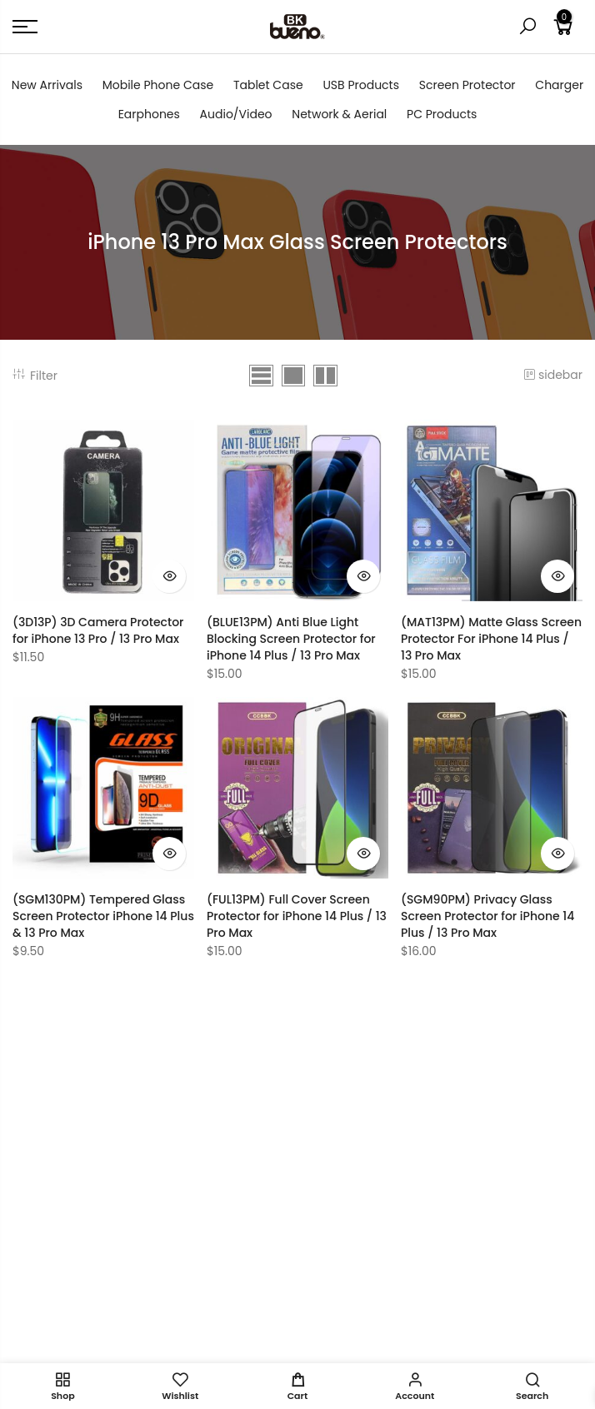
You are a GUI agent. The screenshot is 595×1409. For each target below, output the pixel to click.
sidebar (552, 374)
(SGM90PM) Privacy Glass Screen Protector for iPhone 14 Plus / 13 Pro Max (487, 916)
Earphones (149, 114)
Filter (35, 375)
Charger (559, 85)
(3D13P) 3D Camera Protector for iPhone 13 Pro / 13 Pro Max (98, 630)
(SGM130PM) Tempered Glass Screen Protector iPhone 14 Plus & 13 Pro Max (103, 916)
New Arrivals (47, 85)
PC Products (442, 114)
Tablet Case (268, 85)
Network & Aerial (339, 114)
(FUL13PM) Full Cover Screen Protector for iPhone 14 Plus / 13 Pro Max (297, 916)
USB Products (360, 85)
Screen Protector (467, 85)
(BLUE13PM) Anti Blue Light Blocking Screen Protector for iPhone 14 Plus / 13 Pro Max (291, 639)
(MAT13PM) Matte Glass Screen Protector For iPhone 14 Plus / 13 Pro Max (491, 639)
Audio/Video (236, 114)
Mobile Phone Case (157, 85)
